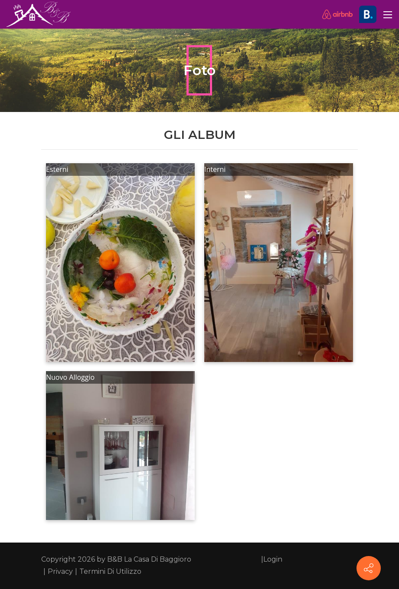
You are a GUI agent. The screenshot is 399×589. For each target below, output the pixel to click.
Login (272, 559)
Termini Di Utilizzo (110, 571)
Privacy (60, 571)
